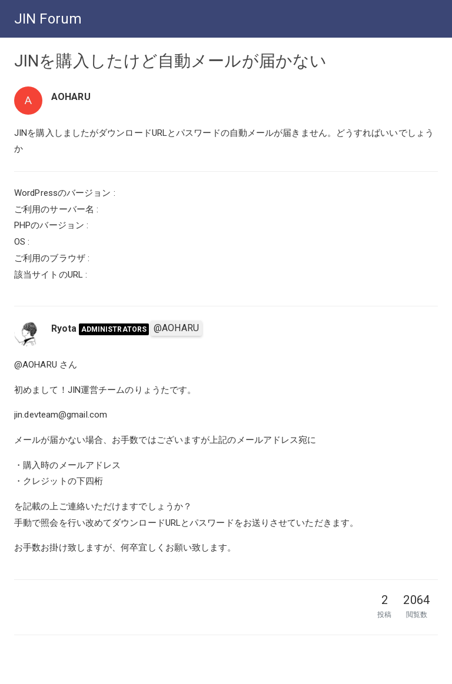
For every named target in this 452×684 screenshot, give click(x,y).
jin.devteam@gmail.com (60, 414)
